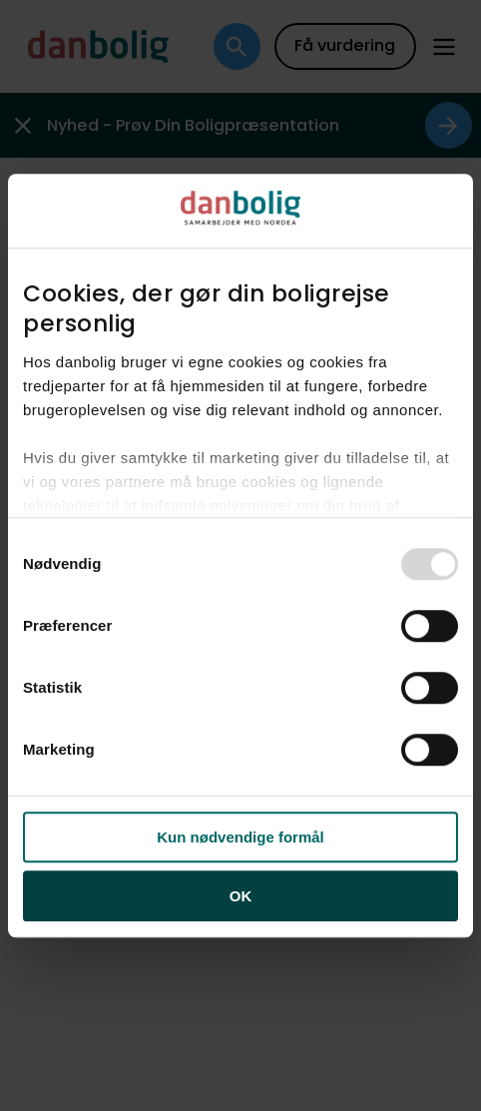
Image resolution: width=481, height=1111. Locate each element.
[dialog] (240, 556)
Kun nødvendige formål (240, 837)
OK (241, 895)
